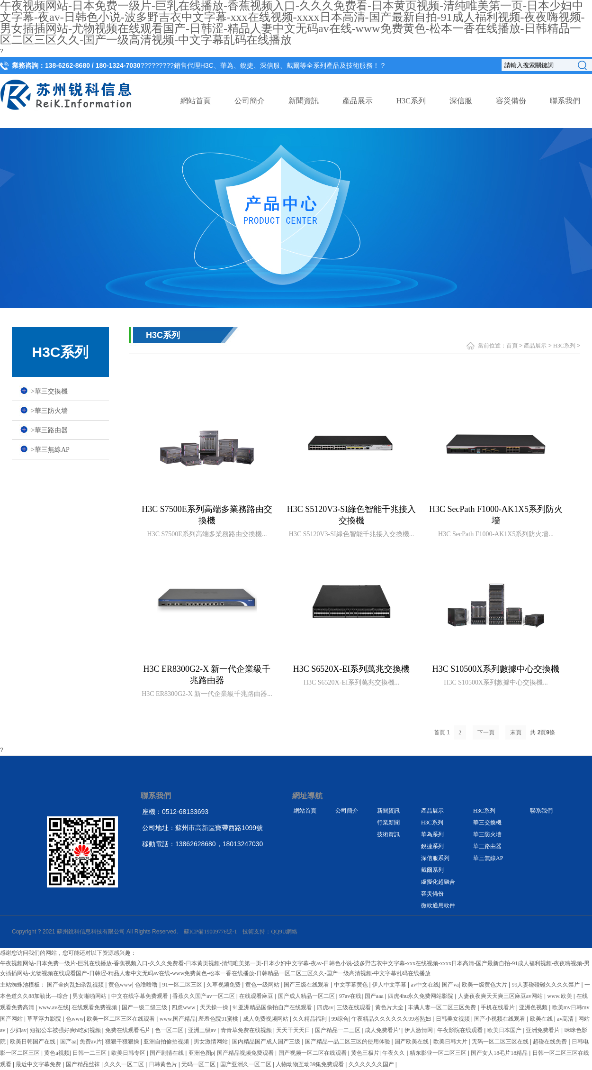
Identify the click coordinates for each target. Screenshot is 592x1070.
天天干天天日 (294, 1030)
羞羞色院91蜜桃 (219, 1018)
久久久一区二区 (124, 1064)
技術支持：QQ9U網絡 (269, 931)
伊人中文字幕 (390, 984)
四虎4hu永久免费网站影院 (421, 996)
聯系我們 (565, 101)
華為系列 (432, 834)
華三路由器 (49, 430)
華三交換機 (49, 391)
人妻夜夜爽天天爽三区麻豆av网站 (501, 996)
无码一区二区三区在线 (501, 1041)
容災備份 (511, 101)
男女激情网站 (211, 1041)
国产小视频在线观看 (500, 1018)
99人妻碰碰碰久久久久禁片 (546, 984)
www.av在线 (53, 1007)
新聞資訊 (303, 101)
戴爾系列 (432, 870)
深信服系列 (435, 858)
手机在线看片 (498, 1007)
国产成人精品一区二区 (307, 996)
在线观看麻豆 (257, 996)
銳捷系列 (432, 846)
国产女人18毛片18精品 (500, 1053)
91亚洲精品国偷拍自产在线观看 (273, 1007)
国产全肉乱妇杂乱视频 (76, 984)
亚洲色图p (201, 1053)
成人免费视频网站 (266, 1018)
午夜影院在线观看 (460, 1030)
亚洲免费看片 (543, 1030)
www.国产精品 (178, 1018)
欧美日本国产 (505, 1030)
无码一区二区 (199, 1064)
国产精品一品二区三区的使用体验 (348, 1041)
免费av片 (91, 1041)
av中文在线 (425, 984)
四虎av (325, 1007)
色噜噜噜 (147, 984)
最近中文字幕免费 (39, 1064)
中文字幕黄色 (351, 984)
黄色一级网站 (263, 984)
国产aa (68, 1041)
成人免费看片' (383, 1030)
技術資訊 (388, 834)
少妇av (18, 1030)
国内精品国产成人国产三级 (267, 1041)
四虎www (184, 1007)
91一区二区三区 (183, 984)
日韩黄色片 (164, 1064)
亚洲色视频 (534, 1007)
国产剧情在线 (167, 1053)
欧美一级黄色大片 (485, 984)
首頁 (512, 345)
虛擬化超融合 (438, 881)
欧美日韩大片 (451, 1041)
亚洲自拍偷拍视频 (167, 1041)
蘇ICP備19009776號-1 (210, 931)
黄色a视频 (56, 1053)
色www (75, 1018)
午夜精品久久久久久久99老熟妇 (391, 1018)
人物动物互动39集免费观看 (310, 1064)
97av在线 (350, 996)
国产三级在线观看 (307, 984)
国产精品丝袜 (83, 1064)
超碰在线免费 (550, 1041)
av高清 (566, 1018)
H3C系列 (411, 101)
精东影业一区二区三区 (439, 1053)
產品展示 (357, 101)
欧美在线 (542, 1018)
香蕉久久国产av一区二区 (204, 996)
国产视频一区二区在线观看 (313, 1053)
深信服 (460, 101)
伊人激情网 (419, 1030)
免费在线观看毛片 (128, 1030)
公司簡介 (249, 101)
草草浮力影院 (45, 1018)
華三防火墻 (49, 410)
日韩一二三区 (90, 1053)
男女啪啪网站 (90, 996)
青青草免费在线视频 (247, 1030)
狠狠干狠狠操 (123, 1041)
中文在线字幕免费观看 (140, 996)
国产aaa (375, 996)
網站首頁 (195, 101)
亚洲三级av (202, 1030)
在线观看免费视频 (95, 1007)
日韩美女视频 (453, 1018)
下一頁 (485, 732)
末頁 (515, 732)
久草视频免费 (224, 984)
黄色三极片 (365, 1053)
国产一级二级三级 (145, 1007)
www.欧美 (560, 996)
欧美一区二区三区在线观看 (121, 1018)
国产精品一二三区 (338, 1030)
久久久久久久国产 (372, 1064)
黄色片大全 (390, 1007)
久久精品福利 (310, 1018)
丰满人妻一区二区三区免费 (442, 1007)
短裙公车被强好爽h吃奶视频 (66, 1030)
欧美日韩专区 (129, 1053)
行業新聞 (388, 822)
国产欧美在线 (412, 1041)
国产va (450, 984)
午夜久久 (394, 1053)
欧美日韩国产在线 (33, 1041)
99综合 (340, 1018)
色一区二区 (170, 1030)
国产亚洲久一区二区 (246, 1064)
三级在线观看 (354, 1007)
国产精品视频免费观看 (246, 1053)
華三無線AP (50, 449)
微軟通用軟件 (438, 905)
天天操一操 (215, 1007)
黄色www (120, 984)
